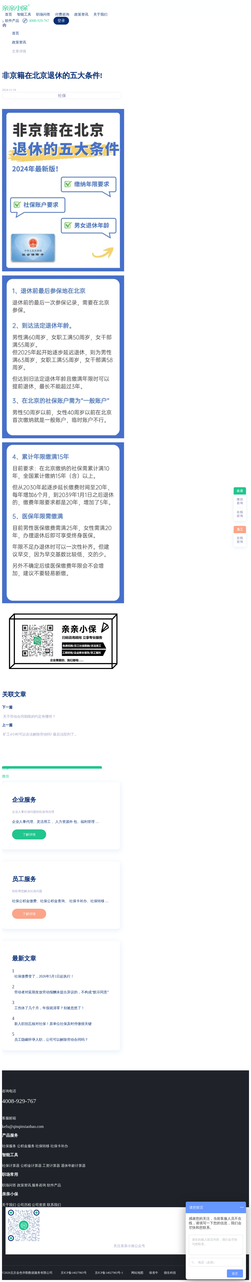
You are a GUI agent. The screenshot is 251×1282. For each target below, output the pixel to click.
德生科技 (170, 1272)
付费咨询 (62, 14)
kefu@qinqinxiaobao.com (23, 1126)
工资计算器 (51, 1166)
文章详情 (19, 51)
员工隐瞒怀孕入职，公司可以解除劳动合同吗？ (51, 1040)
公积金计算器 (31, 1166)
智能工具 (24, 14)
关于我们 (100, 14)
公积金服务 (26, 1146)
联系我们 (54, 1205)
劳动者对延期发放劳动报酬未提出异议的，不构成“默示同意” (61, 992)
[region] (125, 648)
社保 (62, 95)
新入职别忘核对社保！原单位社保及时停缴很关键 (53, 1024)
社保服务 (9, 1146)
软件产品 (54, 1185)
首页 (8, 14)
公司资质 (39, 1205)
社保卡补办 (59, 1146)
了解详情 (29, 834)
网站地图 (137, 1272)
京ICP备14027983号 (74, 1272)
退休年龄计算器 (73, 1166)
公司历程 (24, 1205)
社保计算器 (11, 1166)
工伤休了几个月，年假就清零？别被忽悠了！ (49, 1008)
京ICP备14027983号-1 (109, 1272)
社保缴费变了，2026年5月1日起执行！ (44, 976)
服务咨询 (39, 1185)
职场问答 (43, 14)
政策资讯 (81, 14)
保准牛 (153, 1272)
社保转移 (42, 1146)
